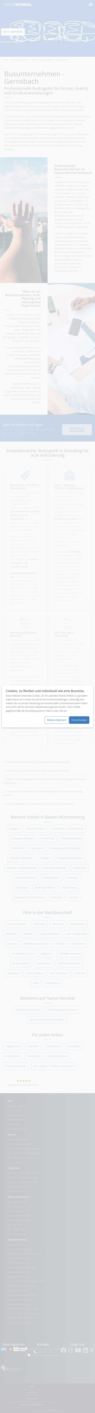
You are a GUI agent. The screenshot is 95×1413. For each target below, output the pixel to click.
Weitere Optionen (56, 720)
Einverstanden (79, 720)
